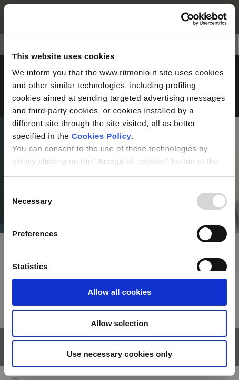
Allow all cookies (120, 292)
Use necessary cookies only (119, 353)
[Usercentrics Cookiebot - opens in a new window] (181, 19)
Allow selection (119, 323)
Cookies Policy (102, 135)
